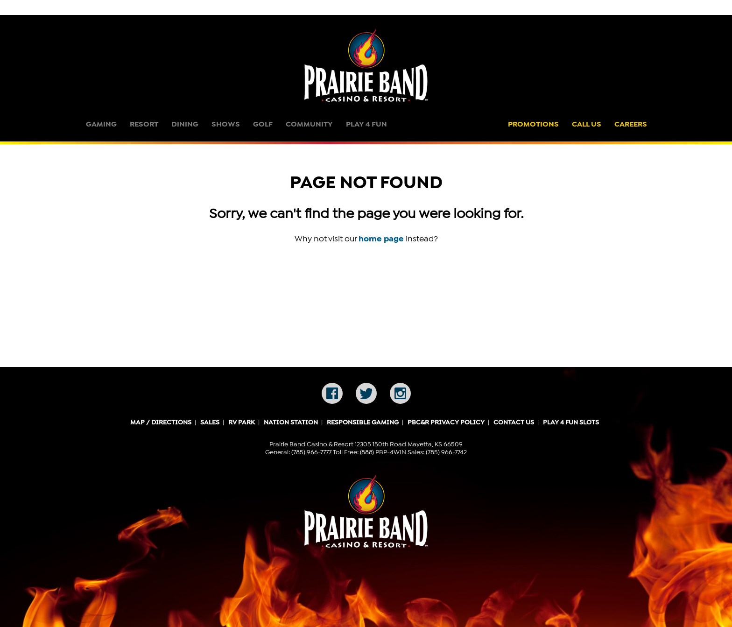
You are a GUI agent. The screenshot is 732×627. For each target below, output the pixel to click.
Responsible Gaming (363, 422)
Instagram (400, 393)
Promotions (533, 124)
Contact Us (513, 422)
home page (381, 238)
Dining (184, 124)
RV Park (241, 422)
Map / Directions (160, 422)
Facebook (332, 393)
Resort (144, 124)
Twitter (366, 393)
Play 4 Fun (366, 124)
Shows (225, 124)
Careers (630, 124)
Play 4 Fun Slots (571, 422)
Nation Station (291, 422)
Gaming (101, 124)
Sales (209, 422)
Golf (263, 124)
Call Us (586, 124)
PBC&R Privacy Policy (446, 422)
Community (309, 124)
